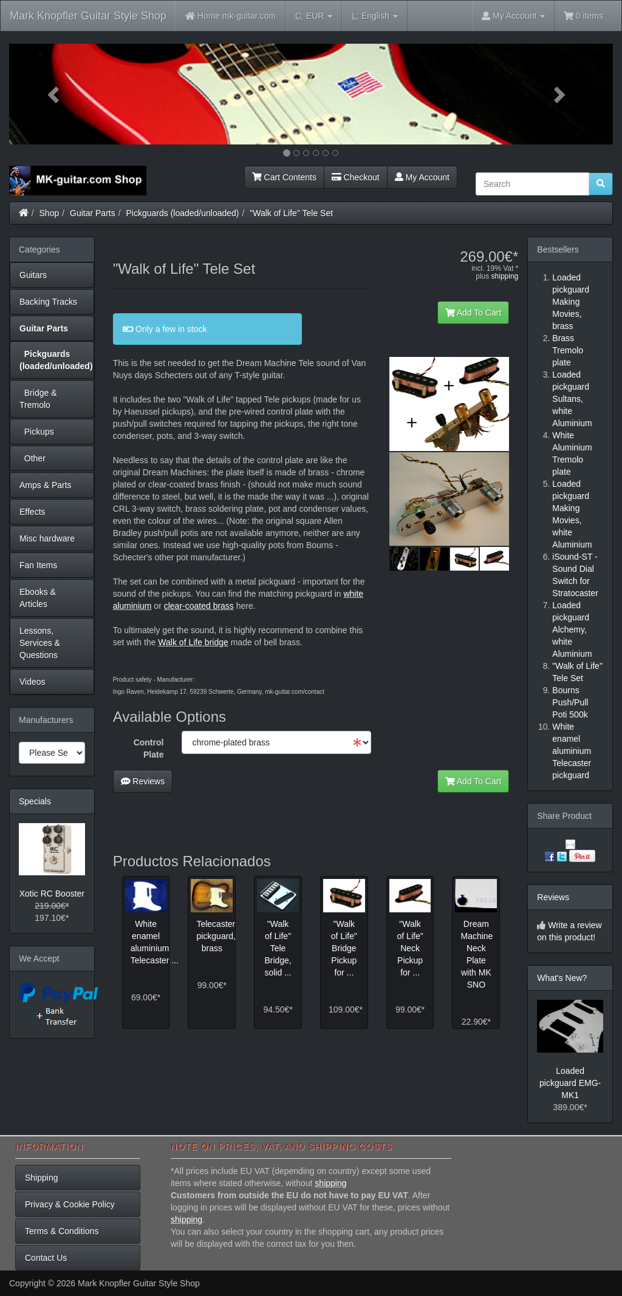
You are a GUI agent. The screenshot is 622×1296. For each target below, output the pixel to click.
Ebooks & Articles (37, 598)
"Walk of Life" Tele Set (291, 213)
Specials (35, 801)
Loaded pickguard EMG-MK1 (570, 1083)
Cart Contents (284, 177)
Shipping (41, 1177)
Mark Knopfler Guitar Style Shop (88, 16)
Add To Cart (473, 312)
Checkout (356, 177)
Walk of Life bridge (193, 642)
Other (32, 458)
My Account (422, 177)
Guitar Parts (92, 213)
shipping (505, 276)
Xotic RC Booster (51, 893)
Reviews (143, 781)
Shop (49, 213)
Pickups (36, 431)
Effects (32, 512)
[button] (54, 94)
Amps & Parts (45, 485)
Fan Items (38, 565)
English (374, 16)
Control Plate (149, 748)
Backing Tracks (48, 302)
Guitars (33, 275)
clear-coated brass (199, 606)
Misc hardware (47, 538)
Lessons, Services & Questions (39, 643)
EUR (313, 16)
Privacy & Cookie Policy (70, 1204)
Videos (32, 682)
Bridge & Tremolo (37, 399)
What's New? (562, 978)
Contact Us (46, 1258)
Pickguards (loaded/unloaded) (182, 213)
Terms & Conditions (61, 1231)
